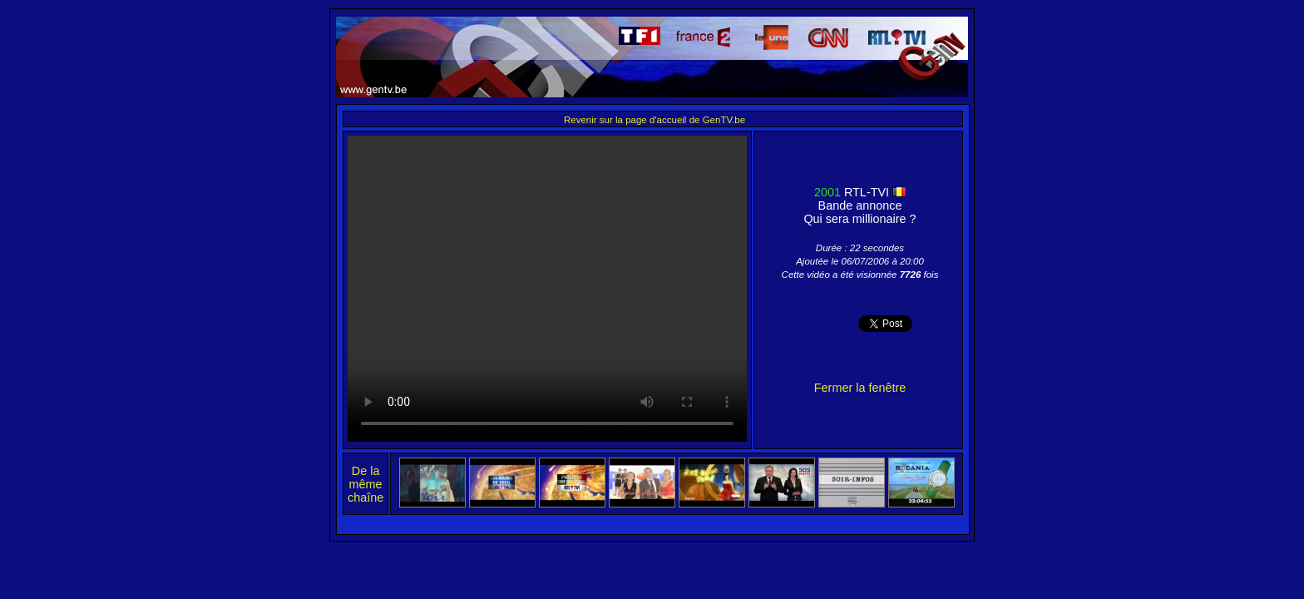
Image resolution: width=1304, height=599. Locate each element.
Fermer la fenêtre (860, 387)
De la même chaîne (365, 484)
